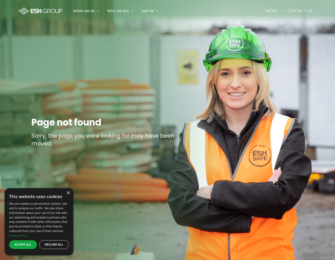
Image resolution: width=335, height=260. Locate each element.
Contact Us (300, 11)
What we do (84, 11)
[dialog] (39, 221)
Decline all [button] (54, 244)
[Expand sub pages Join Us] (331, 11)
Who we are (118, 11)
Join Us (147, 11)
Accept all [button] (23, 244)
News (271, 11)
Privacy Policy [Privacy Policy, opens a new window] (18, 236)
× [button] (68, 193)
